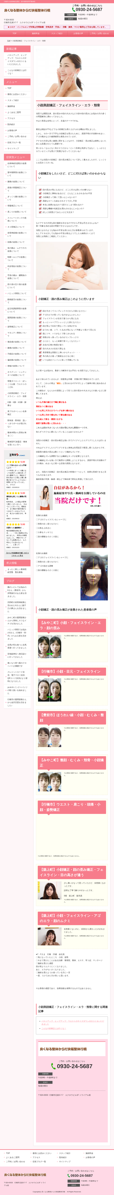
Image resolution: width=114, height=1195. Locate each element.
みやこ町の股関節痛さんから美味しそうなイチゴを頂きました (16, 621)
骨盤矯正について (15, 206)
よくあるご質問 (14, 112)
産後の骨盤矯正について (16, 189)
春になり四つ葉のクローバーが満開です (16, 664)
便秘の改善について (16, 366)
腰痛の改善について (16, 182)
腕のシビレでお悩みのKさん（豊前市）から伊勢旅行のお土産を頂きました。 (16, 591)
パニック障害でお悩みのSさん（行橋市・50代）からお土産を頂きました (16, 634)
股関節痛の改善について (16, 319)
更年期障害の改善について (16, 174)
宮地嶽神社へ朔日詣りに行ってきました (16, 655)
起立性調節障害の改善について (16, 310)
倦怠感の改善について (16, 342)
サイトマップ (13, 148)
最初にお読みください (16, 94)
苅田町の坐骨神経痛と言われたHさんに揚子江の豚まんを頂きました (16, 606)
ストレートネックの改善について (16, 219)
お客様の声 (78, 33)
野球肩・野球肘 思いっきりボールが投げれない (16, 423)
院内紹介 (11, 124)
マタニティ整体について (16, 334)
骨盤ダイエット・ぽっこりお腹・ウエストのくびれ (16, 384)
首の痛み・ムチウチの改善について (16, 249)
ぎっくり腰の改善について (16, 198)
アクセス (11, 118)
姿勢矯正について (15, 327)
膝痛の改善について (16, 348)
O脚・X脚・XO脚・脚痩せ (16, 403)
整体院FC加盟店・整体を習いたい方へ (17, 443)
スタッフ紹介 (57, 33)
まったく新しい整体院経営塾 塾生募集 (16, 570)
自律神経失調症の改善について (16, 164)
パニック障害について (16, 293)
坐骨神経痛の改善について (16, 234)
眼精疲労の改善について (16, 301)
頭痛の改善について (16, 242)
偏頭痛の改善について (16, 360)
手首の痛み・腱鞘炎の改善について (16, 276)
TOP (15, 33)
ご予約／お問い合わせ (99, 33)
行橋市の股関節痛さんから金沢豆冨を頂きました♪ (16, 702)
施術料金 (36, 33)
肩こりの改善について (16, 212)
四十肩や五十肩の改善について (16, 285)
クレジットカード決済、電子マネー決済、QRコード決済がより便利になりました (17, 676)
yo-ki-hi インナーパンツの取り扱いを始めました (17, 690)
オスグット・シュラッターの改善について (16, 373)
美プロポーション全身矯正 (16, 412)
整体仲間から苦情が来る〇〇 (16, 434)
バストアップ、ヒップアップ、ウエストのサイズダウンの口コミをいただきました (16, 59)
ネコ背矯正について (16, 227)
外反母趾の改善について (16, 267)
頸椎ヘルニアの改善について (16, 258)
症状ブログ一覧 (14, 142)
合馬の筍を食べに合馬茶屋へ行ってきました (16, 646)
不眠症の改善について (16, 354)
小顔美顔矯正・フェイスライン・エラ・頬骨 (16, 394)
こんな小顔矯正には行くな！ (53, 1028)
